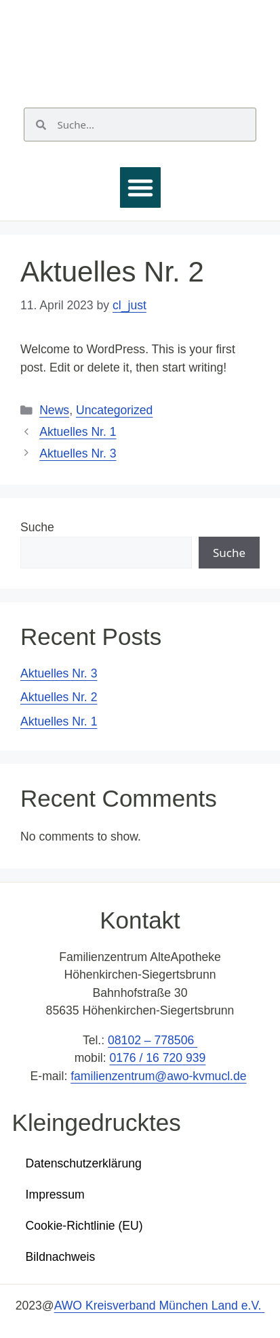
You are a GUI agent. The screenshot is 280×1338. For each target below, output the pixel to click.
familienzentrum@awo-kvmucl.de (158, 1076)
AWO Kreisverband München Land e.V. (159, 1305)
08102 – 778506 (152, 1040)
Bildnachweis (61, 1257)
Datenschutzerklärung (84, 1163)
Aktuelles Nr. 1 (77, 432)
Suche (37, 527)
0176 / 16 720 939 (157, 1058)
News (54, 410)
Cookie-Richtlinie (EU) (84, 1225)
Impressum (55, 1194)
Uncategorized (114, 410)
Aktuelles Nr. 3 (77, 453)
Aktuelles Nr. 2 (58, 697)
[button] (140, 187)
